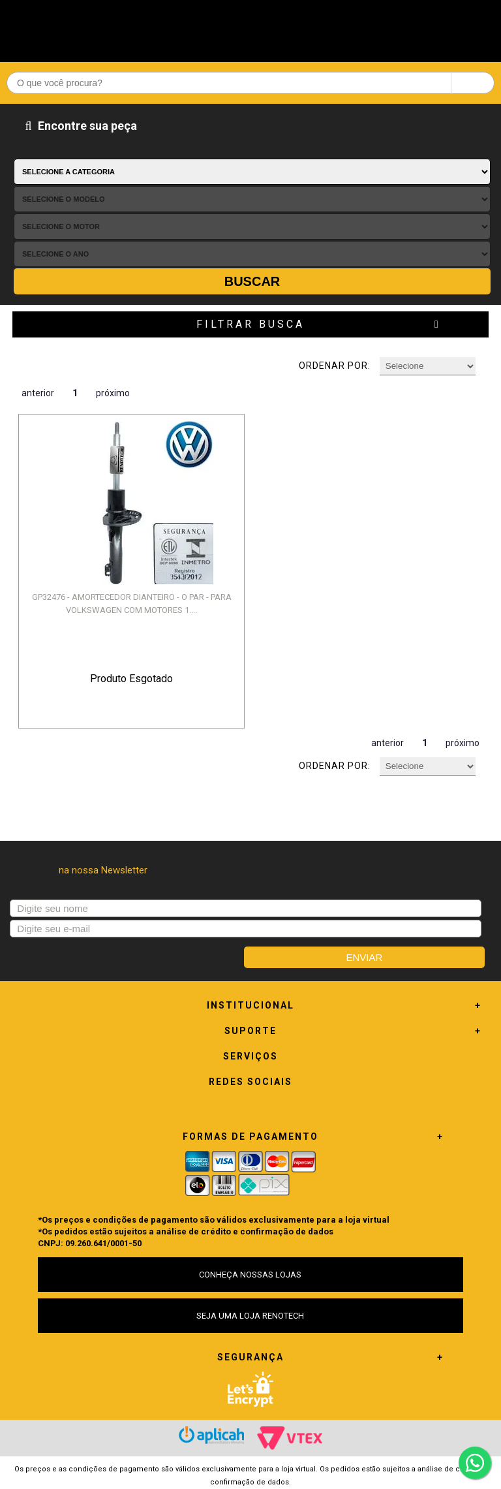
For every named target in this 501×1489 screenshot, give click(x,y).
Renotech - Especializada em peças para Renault (250, 28)
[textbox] (250, 83)
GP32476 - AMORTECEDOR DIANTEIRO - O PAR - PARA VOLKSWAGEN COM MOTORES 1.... (132, 603)
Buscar (252, 281)
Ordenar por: (335, 365)
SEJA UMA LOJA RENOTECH (250, 1316)
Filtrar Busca (250, 324)
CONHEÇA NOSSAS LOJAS (250, 1274)
